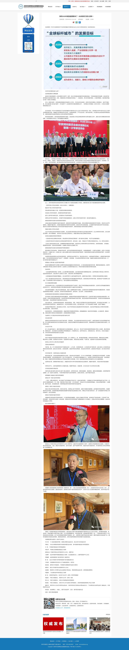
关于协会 (58, 6)
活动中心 (74, 6)
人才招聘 (77, 641)
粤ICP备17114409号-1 (75, 646)
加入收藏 (102, 1)
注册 (109, 1)
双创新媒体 (99, 6)
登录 (106, 1)
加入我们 (71, 641)
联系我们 (64, 641)
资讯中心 (66, 6)
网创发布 (28, 30)
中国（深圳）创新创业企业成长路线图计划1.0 (79, 1)
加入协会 (82, 6)
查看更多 (108, 614)
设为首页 (96, 1)
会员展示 (91, 6)
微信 (92, 1)
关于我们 (58, 641)
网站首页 (50, 6)
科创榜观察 (108, 6)
